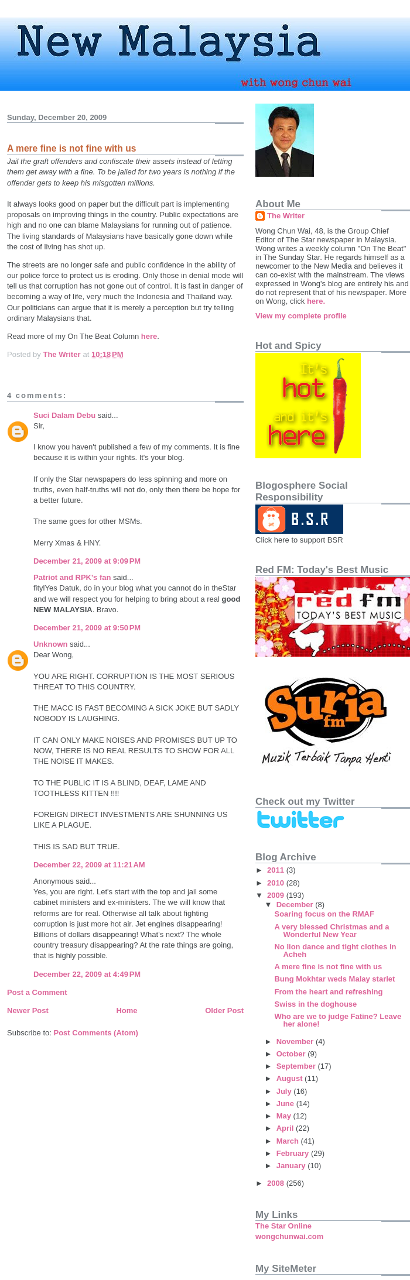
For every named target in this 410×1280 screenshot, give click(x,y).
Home (126, 1010)
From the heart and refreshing (328, 991)
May (284, 1115)
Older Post (224, 1010)
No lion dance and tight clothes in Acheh (335, 950)
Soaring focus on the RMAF (324, 914)
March (288, 1141)
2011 (276, 870)
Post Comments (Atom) (96, 1032)
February (293, 1153)
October (292, 1053)
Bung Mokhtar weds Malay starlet (334, 978)
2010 (276, 883)
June (286, 1103)
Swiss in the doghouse (315, 1004)
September (297, 1066)
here (149, 336)
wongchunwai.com (289, 1236)
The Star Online (283, 1225)
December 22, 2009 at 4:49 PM (87, 974)
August (290, 1078)
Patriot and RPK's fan (72, 577)
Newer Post (28, 1010)
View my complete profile (301, 315)
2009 (276, 895)
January (292, 1165)
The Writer (286, 215)
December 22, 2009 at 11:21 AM (89, 864)
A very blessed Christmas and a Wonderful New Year (331, 930)
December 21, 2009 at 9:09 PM (87, 561)
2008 (276, 1183)
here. (316, 301)
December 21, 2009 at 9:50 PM (87, 627)
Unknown (50, 644)
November (296, 1041)
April (286, 1128)
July (285, 1091)
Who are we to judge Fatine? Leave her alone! (337, 1020)
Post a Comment (37, 992)
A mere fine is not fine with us (328, 966)
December (295, 904)
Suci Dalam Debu (64, 415)
